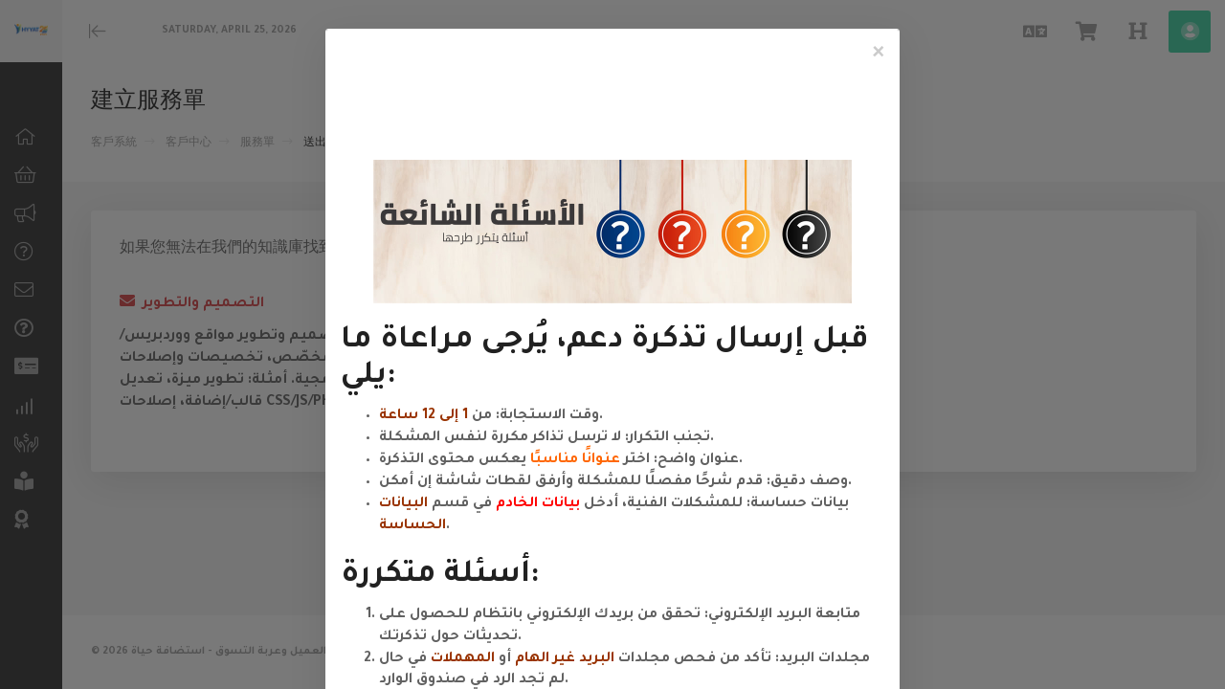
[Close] (878, 53)
